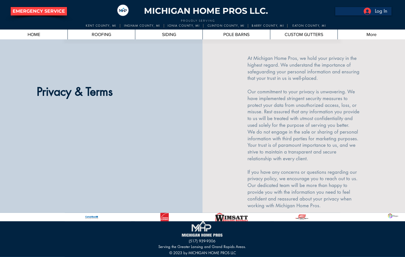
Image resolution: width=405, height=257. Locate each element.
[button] (39, 11)
